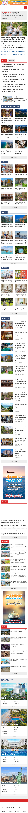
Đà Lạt (15, 731)
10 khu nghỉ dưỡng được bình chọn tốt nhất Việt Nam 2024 (20, 120)
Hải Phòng (4, 703)
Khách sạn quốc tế (9, 13)
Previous (2, 99)
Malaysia (16, 787)
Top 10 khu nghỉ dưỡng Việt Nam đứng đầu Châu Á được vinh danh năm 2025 (13, 50)
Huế (3, 729)
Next (26, 99)
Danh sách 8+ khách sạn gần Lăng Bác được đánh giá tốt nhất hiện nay (20, 417)
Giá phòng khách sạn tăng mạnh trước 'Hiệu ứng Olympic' (6, 120)
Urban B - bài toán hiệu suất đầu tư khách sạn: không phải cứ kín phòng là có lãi (13, 75)
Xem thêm (14, 706)
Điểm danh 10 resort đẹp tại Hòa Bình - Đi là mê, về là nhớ (21, 406)
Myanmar (16, 789)
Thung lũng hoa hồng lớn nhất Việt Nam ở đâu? (12, 530)
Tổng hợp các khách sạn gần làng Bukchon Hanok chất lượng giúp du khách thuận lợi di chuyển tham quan (7, 244)
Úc (14, 791)
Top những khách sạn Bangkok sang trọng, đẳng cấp (20, 226)
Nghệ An (4, 727)
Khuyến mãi (5, 541)
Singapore (4, 787)
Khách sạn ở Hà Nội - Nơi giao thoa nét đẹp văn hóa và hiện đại (20, 136)
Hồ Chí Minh (5, 757)
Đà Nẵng (16, 729)
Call (4, 811)
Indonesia (4, 791)
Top (25, 811)
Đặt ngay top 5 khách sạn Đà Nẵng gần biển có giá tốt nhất (7, 151)
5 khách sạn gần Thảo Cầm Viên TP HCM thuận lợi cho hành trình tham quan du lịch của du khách (13, 39)
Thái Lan (4, 785)
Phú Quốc (16, 759)
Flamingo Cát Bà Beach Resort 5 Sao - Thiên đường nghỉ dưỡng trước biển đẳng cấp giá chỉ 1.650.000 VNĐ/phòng (18, 575)
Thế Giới (4, 212)
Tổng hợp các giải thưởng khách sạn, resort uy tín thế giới (7, 282)
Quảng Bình (16, 727)
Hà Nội (3, 701)
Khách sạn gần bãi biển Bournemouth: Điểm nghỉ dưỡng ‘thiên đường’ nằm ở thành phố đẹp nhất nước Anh (21, 244)
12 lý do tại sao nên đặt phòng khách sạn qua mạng (6, 309)
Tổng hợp (4, 267)
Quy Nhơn (4, 733)
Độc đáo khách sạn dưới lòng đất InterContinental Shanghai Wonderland (7, 226)
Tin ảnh (4, 627)
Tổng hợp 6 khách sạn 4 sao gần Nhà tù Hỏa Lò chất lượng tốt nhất (20, 440)
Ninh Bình (16, 701)
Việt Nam (4, 162)
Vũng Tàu (4, 759)
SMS (11, 811)
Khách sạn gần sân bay (10, 15)
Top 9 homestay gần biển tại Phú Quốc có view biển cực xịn (14, 47)
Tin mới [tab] (4, 60)
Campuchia (16, 785)
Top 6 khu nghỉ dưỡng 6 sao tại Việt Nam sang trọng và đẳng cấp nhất (13, 65)
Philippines (4, 789)
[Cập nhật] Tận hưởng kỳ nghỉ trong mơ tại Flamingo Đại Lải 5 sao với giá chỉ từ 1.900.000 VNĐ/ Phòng (18, 583)
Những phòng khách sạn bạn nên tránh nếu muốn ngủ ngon (20, 296)
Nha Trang (4, 731)
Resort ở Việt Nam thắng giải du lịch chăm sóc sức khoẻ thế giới (21, 151)
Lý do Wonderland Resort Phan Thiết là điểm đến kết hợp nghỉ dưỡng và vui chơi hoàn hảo (13, 53)
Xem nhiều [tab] (11, 60)
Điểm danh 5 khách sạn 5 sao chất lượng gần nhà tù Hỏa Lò (20, 451)
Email (18, 811)
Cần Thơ (4, 761)
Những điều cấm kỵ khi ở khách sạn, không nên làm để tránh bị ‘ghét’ (20, 309)
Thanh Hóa (16, 703)
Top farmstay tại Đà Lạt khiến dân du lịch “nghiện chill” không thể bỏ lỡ (21, 204)
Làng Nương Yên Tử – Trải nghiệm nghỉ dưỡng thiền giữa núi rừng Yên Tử (13, 90)
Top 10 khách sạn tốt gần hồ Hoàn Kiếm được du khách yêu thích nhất (21, 428)
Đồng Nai (16, 757)
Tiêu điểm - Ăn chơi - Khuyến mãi (10, 106)
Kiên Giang (16, 761)
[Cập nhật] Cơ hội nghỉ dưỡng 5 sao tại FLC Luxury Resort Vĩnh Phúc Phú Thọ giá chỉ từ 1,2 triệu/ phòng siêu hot (18, 568)
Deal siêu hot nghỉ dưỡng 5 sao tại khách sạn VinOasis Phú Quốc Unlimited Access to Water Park (17, 561)
